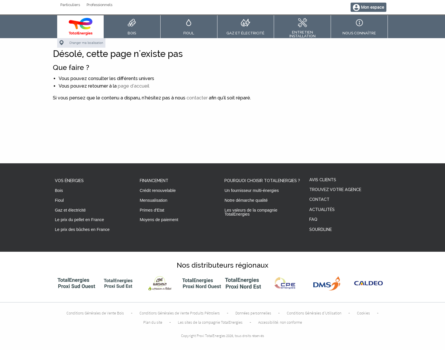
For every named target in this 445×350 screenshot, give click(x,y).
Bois (59, 190)
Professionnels (99, 5)
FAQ (313, 219)
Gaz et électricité (70, 210)
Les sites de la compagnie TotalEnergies (210, 322)
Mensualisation (153, 200)
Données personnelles (253, 313)
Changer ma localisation (86, 43)
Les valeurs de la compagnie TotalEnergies (250, 212)
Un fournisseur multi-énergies (251, 190)
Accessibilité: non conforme (280, 322)
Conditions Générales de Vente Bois (95, 313)
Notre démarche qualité (246, 200)
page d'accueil (133, 86)
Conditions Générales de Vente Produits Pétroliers (179, 313)
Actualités (322, 210)
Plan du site (152, 322)
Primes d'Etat (152, 210)
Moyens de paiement (159, 219)
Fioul (59, 200)
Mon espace (372, 7)
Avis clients (322, 180)
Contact (319, 199)
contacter (197, 98)
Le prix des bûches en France (82, 229)
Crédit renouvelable (158, 190)
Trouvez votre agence (335, 190)
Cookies (363, 313)
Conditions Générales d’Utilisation (314, 313)
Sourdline (320, 229)
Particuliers (70, 5)
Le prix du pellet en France (79, 219)
